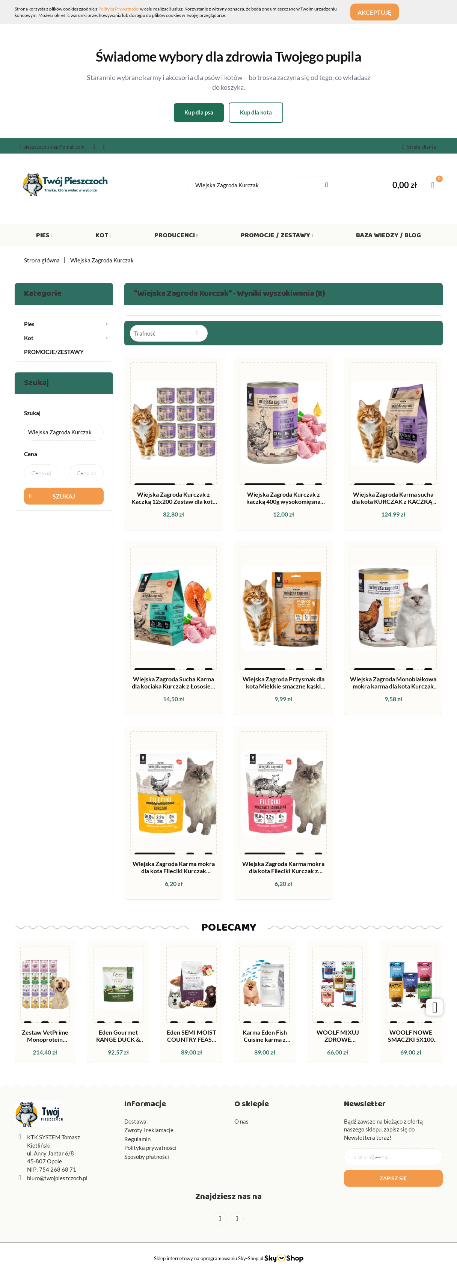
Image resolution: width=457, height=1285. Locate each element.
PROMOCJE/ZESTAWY (54, 351)
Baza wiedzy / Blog (388, 236)
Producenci (176, 236)
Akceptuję (378, 12)
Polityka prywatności (150, 1147)
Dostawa (135, 1121)
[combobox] (169, 333)
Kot (103, 236)
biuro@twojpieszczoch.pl (57, 1178)
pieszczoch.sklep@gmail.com (52, 147)
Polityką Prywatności (118, 9)
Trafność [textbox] (144, 333)
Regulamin (137, 1139)
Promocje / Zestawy (277, 236)
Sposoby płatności (146, 1156)
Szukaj (64, 496)
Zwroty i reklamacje (148, 1130)
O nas (241, 1121)
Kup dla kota (256, 112)
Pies (44, 236)
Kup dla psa (198, 112)
